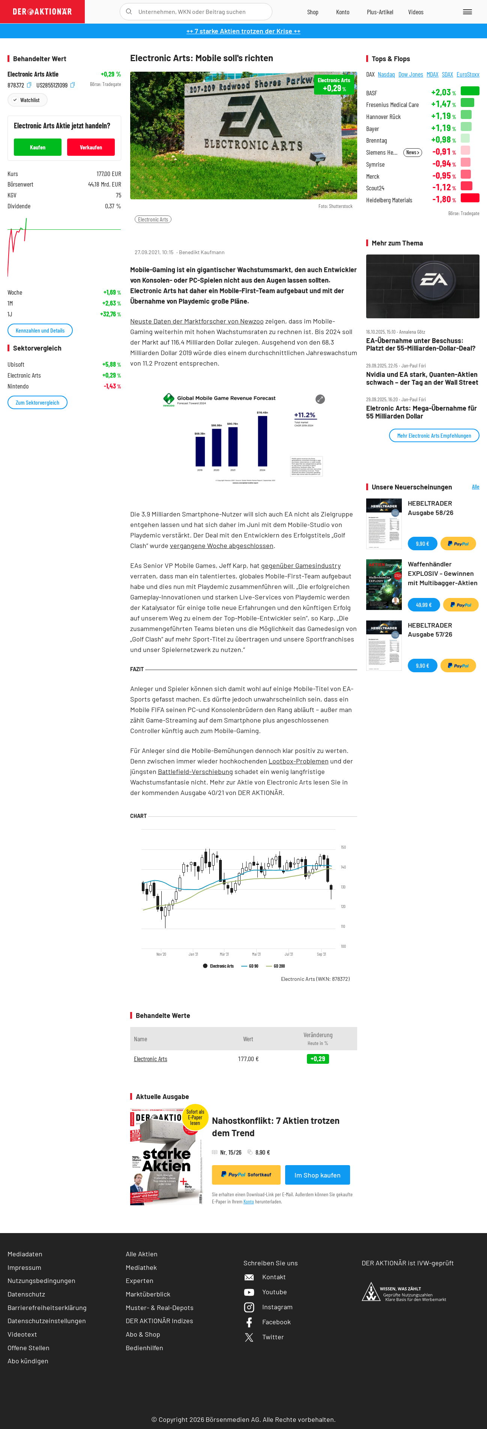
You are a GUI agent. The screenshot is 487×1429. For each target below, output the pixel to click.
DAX (370, 74)
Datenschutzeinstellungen (47, 1321)
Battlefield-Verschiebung (195, 771)
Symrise (375, 164)
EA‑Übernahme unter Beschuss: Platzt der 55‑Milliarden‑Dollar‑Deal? (420, 344)
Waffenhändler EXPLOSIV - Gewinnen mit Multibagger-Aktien (443, 573)
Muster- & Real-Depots (160, 1307)
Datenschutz (26, 1294)
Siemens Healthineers (382, 152)
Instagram (268, 1307)
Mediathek (141, 1267)
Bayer (372, 129)
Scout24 (375, 188)
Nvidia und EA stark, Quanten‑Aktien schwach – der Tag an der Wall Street (422, 378)
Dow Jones (410, 74)
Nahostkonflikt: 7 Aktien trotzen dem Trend (276, 1126)
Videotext (22, 1334)
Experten (139, 1280)
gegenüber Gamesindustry (301, 565)
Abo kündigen (28, 1361)
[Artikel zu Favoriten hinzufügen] (174, 234)
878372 (19, 84)
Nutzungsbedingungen (41, 1280)
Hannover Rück (383, 116)
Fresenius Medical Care (392, 104)
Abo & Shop (143, 1334)
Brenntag (376, 140)
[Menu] (466, 11)
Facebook (267, 1322)
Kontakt (265, 1276)
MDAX (433, 74)
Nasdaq (386, 74)
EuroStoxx (468, 74)
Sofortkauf (246, 1174)
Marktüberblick (148, 1294)
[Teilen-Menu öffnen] (140, 234)
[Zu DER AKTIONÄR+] (380, 11)
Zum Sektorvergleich (37, 402)
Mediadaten (25, 1254)
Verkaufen (91, 147)
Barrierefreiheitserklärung (47, 1307)
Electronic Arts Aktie (33, 74)
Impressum (24, 1267)
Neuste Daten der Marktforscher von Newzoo (197, 321)
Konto (249, 1201)
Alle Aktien (142, 1254)
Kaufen (37, 147)
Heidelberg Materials (389, 200)
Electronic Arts (153, 219)
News (412, 152)
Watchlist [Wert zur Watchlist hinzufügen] (29, 99)
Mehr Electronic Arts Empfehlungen (434, 435)
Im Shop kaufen (318, 1175)
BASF (371, 93)
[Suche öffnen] (129, 11)
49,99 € (424, 604)
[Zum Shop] (313, 11)
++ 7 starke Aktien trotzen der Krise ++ (243, 31)
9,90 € (422, 543)
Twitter (264, 1337)
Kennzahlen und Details (40, 330)
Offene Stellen (29, 1347)
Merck (372, 176)
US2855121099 (55, 84)
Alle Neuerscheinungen (468, 487)
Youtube (265, 1291)
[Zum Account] (342, 11)
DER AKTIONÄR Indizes (159, 1320)
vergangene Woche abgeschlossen (222, 545)
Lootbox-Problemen (299, 761)
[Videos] (416, 11)
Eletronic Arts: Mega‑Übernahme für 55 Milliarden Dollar (421, 412)
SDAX (447, 74)
